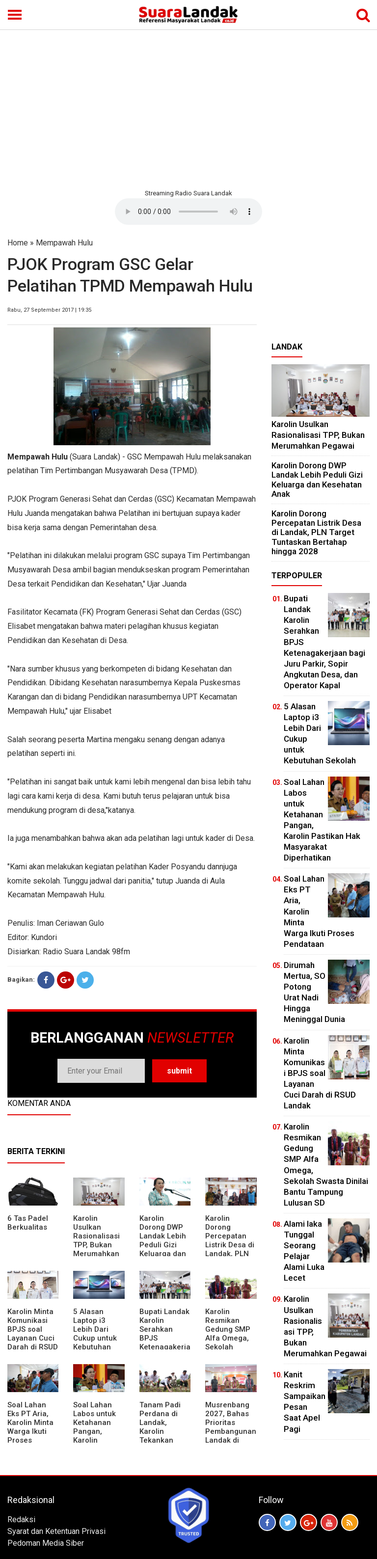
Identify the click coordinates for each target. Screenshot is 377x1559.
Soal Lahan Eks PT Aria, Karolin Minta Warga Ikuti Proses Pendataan (30, 1426)
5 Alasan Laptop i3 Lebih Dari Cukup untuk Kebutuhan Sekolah (95, 1333)
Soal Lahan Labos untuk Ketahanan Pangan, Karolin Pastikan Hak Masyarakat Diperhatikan (96, 1435)
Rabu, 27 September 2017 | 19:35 (49, 310)
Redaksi (21, 1519)
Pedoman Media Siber (45, 1543)
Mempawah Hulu (64, 242)
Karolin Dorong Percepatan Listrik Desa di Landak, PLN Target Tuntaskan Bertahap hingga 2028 (229, 1253)
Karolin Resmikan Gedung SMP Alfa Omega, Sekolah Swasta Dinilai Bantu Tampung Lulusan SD (229, 1347)
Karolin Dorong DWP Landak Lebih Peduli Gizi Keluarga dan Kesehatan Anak (162, 1245)
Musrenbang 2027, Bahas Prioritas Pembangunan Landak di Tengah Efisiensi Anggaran (230, 1435)
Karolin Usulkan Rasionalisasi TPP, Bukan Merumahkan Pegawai (96, 1240)
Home (17, 242)
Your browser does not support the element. (188, 211)
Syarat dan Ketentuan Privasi (56, 1531)
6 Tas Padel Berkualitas (27, 1223)
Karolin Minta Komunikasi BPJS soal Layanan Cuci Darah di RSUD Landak (32, 1333)
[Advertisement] (188, 108)
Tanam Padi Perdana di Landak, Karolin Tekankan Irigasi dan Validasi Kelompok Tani (164, 1435)
